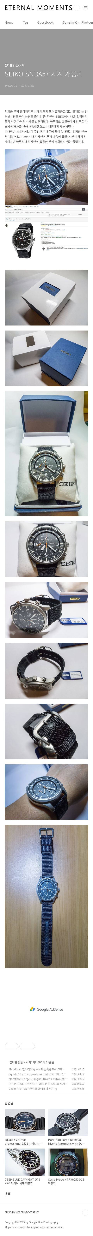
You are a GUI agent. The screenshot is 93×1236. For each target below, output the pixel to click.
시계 (28, 1062)
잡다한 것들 (16, 1062)
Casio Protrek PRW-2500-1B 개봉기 (31, 1088)
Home (9, 22)
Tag (25, 22)
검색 (77, 8)
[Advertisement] (46, 1009)
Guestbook (45, 22)
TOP (85, 1212)
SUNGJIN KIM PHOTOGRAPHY (22, 1212)
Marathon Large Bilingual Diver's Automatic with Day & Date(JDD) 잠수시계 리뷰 (37, 1081)
